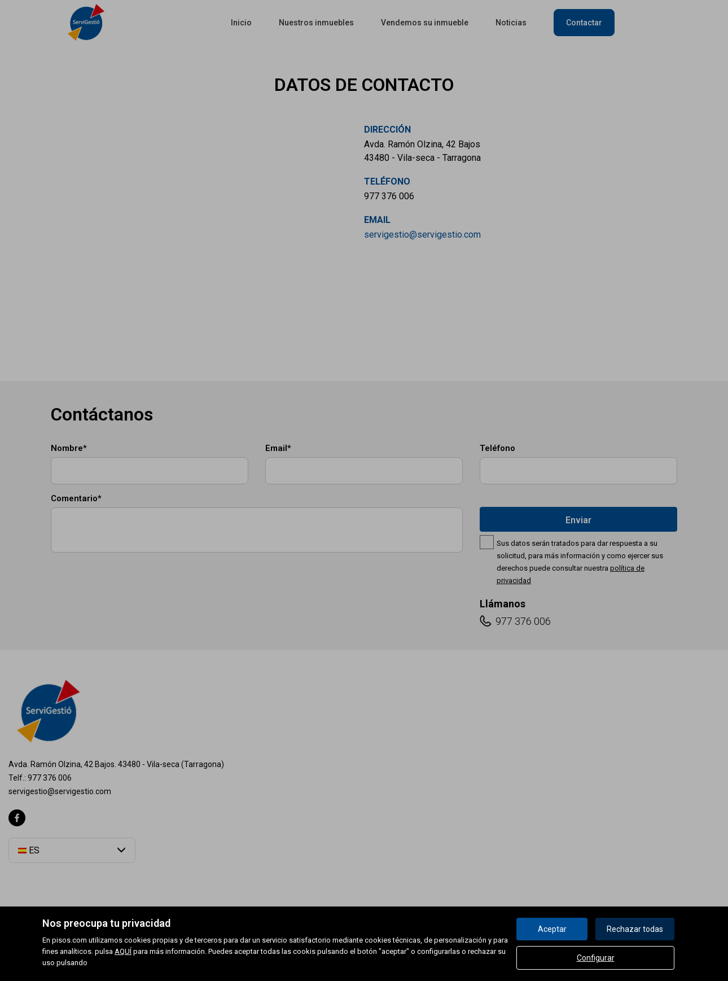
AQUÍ (123, 951)
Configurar (596, 957)
